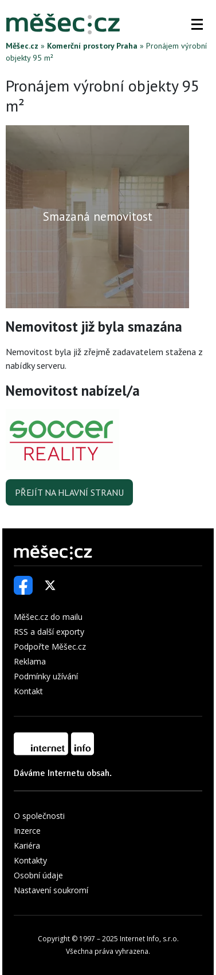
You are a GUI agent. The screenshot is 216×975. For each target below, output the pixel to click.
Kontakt (28, 691)
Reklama (30, 661)
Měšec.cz (22, 46)
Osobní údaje (38, 875)
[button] (197, 24)
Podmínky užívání (46, 676)
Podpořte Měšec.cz (50, 646)
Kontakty (30, 860)
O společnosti (39, 815)
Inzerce (27, 830)
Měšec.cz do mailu (48, 616)
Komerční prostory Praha (92, 46)
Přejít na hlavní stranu (69, 492)
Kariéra (27, 845)
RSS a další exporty (49, 631)
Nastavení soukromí (51, 890)
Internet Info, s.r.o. (149, 939)
